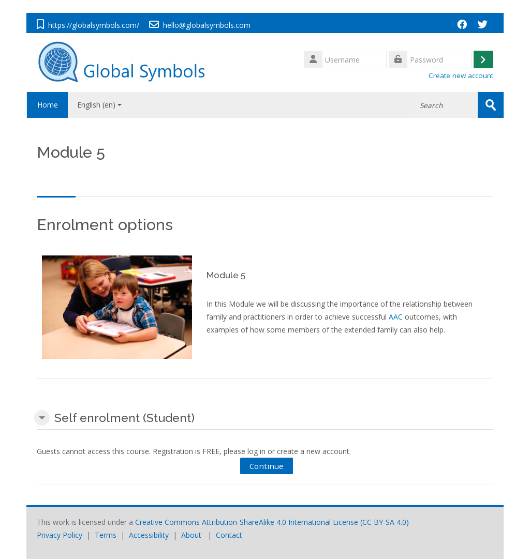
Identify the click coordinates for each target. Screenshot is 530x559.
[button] (42, 418)
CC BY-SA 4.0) (385, 521)
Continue (266, 465)
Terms (105, 534)
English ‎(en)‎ (99, 105)
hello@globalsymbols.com (207, 25)
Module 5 (226, 275)
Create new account (461, 75)
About (191, 534)
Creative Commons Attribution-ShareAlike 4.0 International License (246, 521)
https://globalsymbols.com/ (93, 25)
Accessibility (149, 534)
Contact (229, 534)
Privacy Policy (59, 534)
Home (47, 105)
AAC (396, 316)
